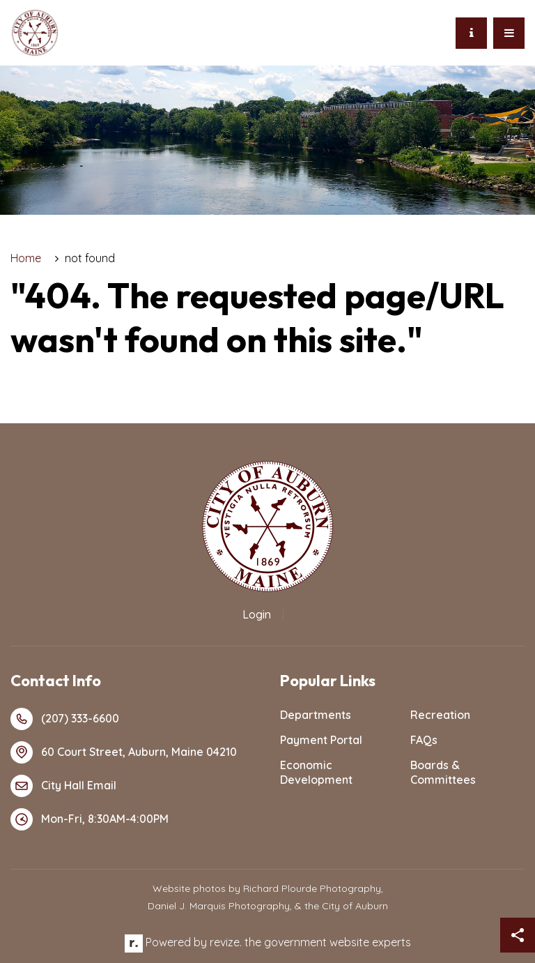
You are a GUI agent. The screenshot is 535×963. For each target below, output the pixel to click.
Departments (315, 715)
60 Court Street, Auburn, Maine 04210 (123, 752)
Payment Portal (321, 740)
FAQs (423, 740)
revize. (226, 942)
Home (25, 258)
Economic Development (316, 772)
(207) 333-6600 (64, 719)
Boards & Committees (443, 772)
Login (256, 614)
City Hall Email (63, 786)
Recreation (440, 715)
